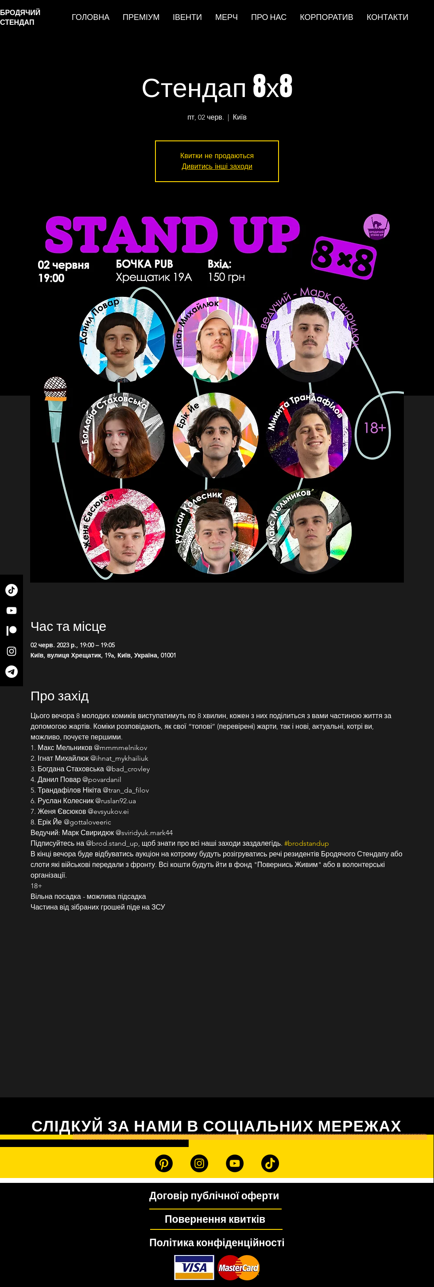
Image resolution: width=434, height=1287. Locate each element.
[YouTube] (11, 610)
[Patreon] (11, 631)
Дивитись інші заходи (217, 166)
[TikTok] (11, 590)
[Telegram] (11, 671)
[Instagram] (11, 651)
